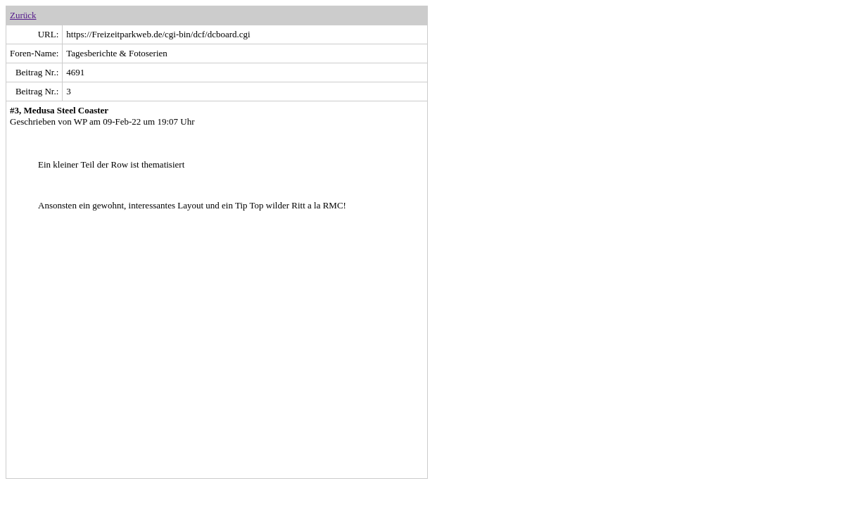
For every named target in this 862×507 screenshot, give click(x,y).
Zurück (23, 15)
